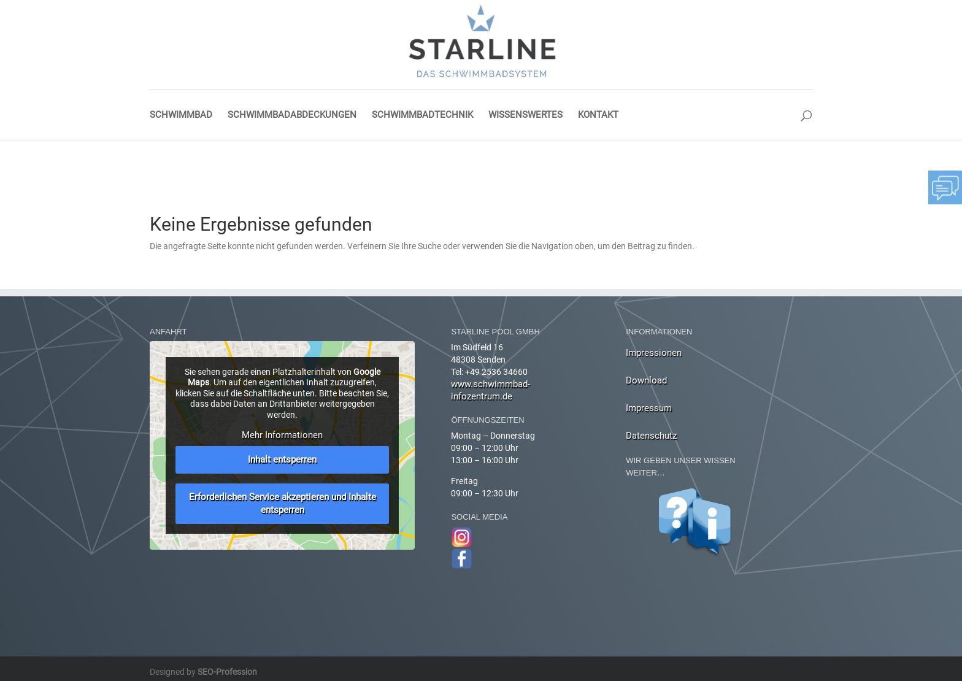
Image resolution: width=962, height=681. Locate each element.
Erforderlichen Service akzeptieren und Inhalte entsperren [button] (282, 503)
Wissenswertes (525, 115)
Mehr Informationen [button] (282, 435)
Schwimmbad (181, 115)
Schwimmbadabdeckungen (292, 115)
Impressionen (654, 352)
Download (646, 380)
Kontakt (598, 115)
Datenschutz (651, 435)
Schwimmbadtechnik (422, 115)
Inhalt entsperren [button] (282, 459)
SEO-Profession (227, 672)
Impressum (649, 408)
